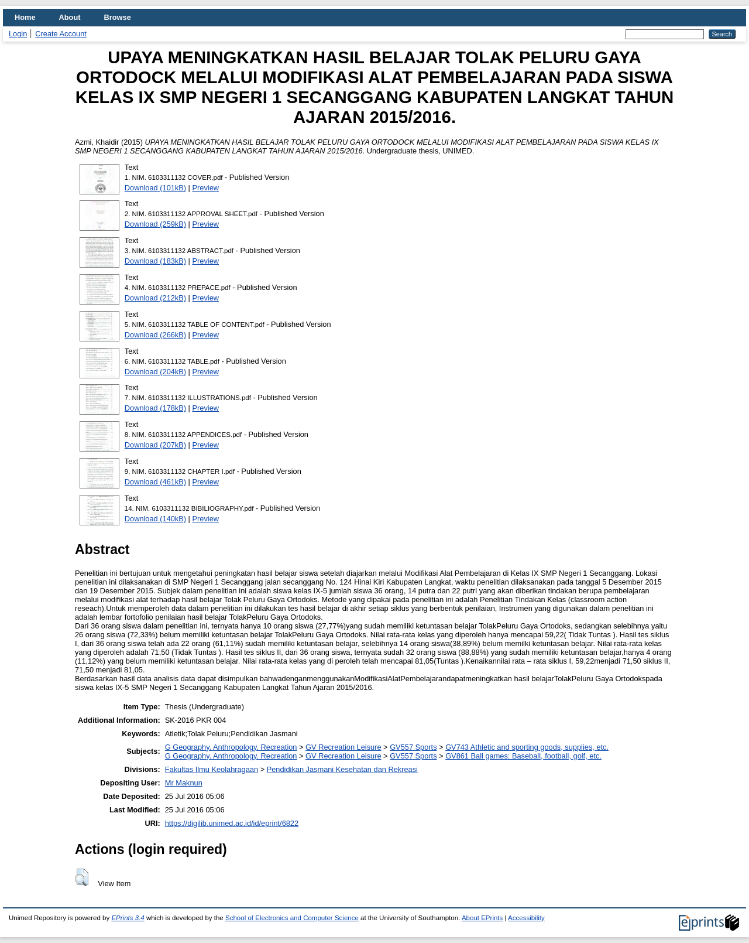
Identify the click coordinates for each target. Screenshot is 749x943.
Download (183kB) (155, 261)
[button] (81, 877)
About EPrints (482, 917)
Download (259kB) (155, 224)
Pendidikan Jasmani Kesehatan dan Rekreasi (342, 769)
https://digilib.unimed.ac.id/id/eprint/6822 (231, 823)
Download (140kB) (155, 518)
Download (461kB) (155, 481)
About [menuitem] (70, 17)
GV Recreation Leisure (343, 747)
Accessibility (526, 917)
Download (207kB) (155, 444)
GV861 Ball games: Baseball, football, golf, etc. (523, 755)
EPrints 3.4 (127, 917)
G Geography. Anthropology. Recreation (231, 747)
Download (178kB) (155, 408)
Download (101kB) (155, 187)
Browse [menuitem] (117, 17)
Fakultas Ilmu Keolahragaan (211, 769)
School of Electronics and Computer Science (292, 917)
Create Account (61, 33)
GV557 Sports (413, 747)
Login (18, 33)
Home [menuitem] (25, 17)
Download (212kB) (155, 297)
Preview (206, 187)
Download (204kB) (155, 371)
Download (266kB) (155, 334)
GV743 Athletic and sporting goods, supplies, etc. (527, 747)
